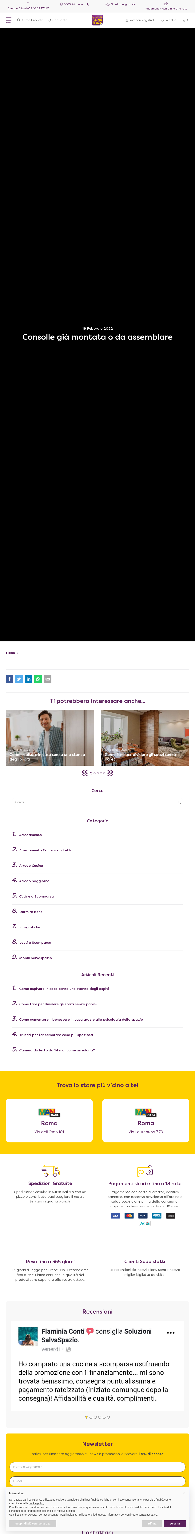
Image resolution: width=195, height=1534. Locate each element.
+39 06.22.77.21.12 (38, 8)
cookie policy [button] (36, 1503)
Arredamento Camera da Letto (46, 850)
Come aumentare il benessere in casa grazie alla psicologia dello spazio (81, 1019)
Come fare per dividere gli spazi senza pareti (58, 1004)
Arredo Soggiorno (34, 881)
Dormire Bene (30, 912)
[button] (110, 773)
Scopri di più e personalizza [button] (32, 1523)
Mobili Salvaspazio (35, 958)
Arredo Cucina (31, 866)
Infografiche (29, 927)
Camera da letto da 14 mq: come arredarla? (57, 1050)
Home (10, 653)
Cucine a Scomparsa (36, 896)
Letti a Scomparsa (35, 942)
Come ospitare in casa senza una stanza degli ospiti (64, 989)
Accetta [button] (175, 1523)
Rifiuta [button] (152, 1523)
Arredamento (30, 835)
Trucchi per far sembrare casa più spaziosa (56, 1035)
